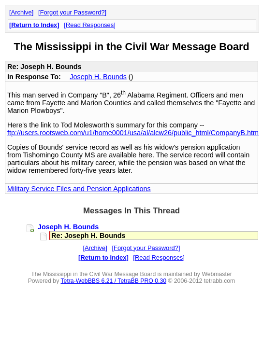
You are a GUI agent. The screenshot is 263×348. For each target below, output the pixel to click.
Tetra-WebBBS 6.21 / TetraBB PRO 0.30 (113, 281)
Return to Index (34, 24)
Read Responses (90, 24)
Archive (21, 12)
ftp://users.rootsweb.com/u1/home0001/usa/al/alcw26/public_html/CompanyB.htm (133, 133)
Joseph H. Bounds (98, 77)
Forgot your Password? (72, 12)
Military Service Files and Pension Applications (79, 189)
